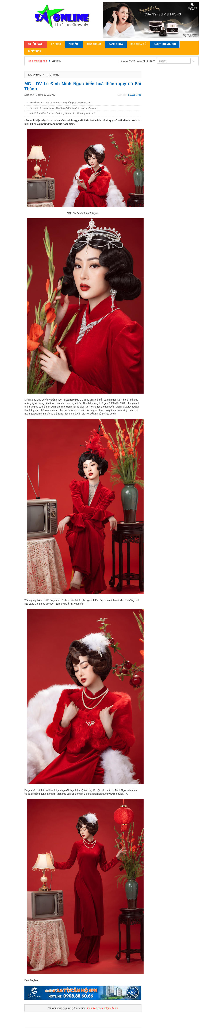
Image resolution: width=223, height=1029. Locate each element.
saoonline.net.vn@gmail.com (102, 1008)
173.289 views (134, 95)
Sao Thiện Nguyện (165, 44)
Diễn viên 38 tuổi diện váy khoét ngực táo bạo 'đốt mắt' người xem (63, 108)
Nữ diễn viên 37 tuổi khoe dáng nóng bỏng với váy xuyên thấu (61, 102)
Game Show (116, 44)
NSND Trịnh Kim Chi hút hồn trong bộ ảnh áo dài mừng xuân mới (62, 113)
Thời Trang (94, 44)
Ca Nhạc (56, 44)
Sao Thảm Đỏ (138, 44)
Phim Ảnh (73, 44)
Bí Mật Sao (34, 51)
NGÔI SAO (36, 44)
